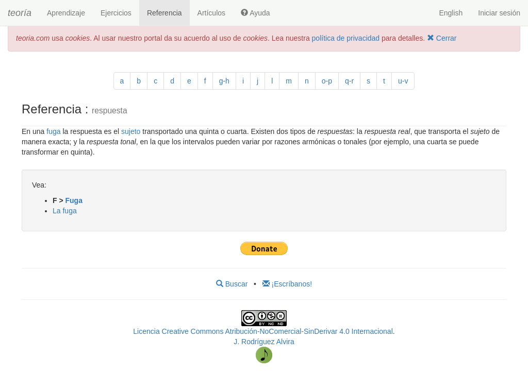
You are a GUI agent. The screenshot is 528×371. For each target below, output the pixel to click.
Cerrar (442, 38)
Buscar (232, 284)
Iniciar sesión (499, 13)
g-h (224, 81)
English (451, 13)
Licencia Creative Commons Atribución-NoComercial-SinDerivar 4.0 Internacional (262, 331)
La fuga (65, 211)
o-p (327, 81)
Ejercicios (116, 13)
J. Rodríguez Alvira (264, 342)
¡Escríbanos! (287, 284)
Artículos (211, 13)
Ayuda (255, 13)
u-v (403, 81)
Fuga (73, 200)
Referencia (164, 13)
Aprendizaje (66, 13)
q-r (349, 81)
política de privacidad (346, 38)
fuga (53, 131)
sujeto (130, 131)
